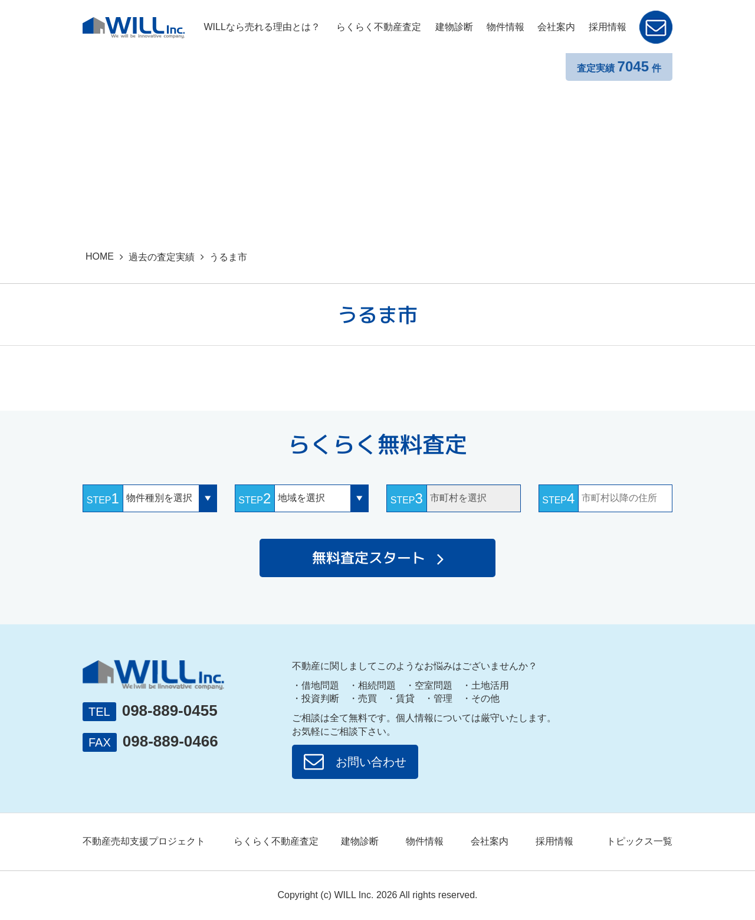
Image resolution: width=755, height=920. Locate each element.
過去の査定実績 (162, 257)
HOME (100, 256)
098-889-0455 (170, 710)
